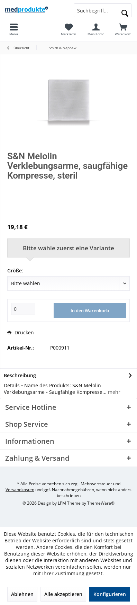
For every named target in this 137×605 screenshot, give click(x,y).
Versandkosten (20, 490)
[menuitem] (123, 29)
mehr (113, 392)
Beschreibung (20, 375)
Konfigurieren (109, 594)
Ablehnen (22, 594)
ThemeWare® (101, 503)
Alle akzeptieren (63, 594)
